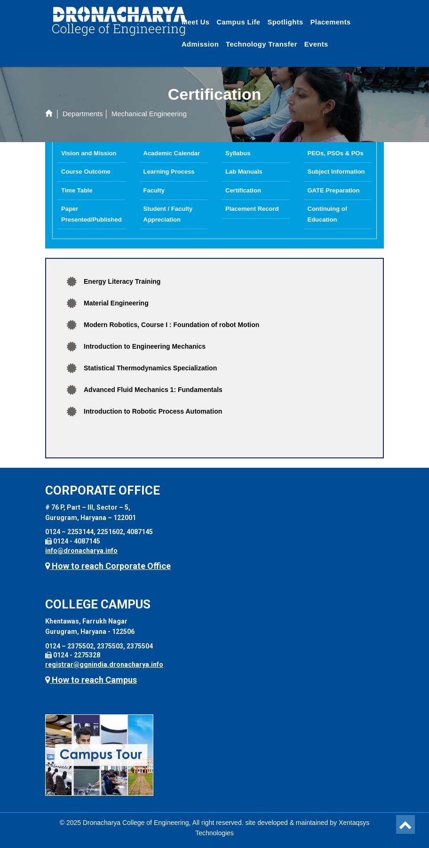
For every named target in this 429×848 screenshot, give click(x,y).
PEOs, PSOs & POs (336, 153)
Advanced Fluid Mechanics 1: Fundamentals (153, 389)
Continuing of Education (327, 214)
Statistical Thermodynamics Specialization (150, 368)
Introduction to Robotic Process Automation (153, 411)
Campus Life (238, 22)
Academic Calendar (171, 153)
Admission (200, 44)
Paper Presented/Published (91, 214)
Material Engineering (116, 303)
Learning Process (169, 171)
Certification (243, 190)
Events (316, 44)
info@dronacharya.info (81, 550)
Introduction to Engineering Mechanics (145, 346)
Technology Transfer (261, 44)
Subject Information (336, 171)
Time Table (77, 190)
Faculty (154, 190)
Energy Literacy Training (122, 281)
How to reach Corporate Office (108, 566)
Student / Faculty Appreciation (168, 214)
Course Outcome (86, 171)
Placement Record (251, 208)
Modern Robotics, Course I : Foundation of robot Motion (171, 324)
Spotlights (285, 22)
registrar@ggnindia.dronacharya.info (104, 664)
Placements (330, 22)
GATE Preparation (334, 190)
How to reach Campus (91, 680)
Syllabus (237, 153)
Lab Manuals (243, 171)
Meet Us (195, 22)
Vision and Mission (89, 153)
